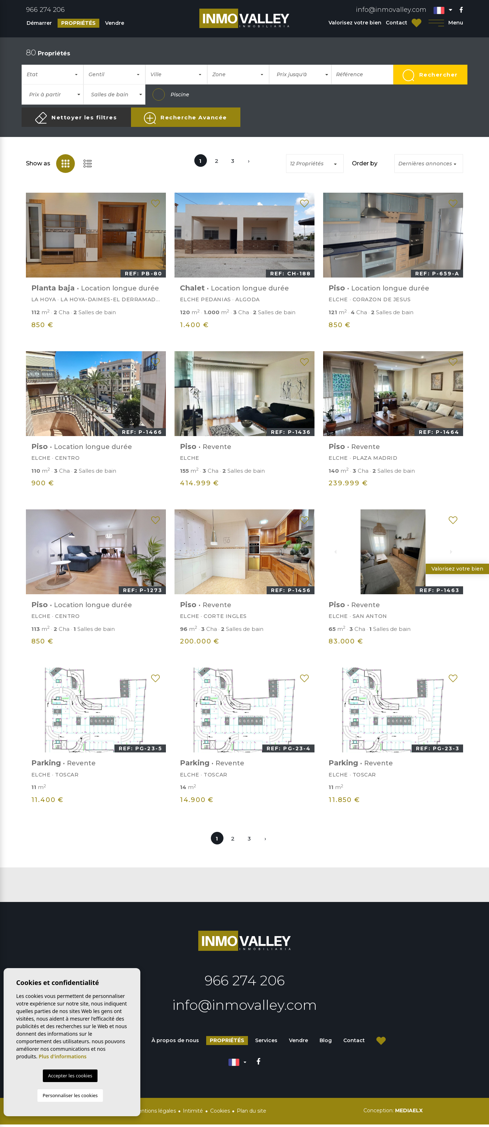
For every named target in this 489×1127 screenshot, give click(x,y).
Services (266, 1043)
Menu (446, 22)
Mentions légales (154, 1113)
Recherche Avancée (185, 118)
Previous (35, 235)
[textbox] (55, 74)
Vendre (114, 23)
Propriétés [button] (78, 23)
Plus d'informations (63, 1056)
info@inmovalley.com (391, 10)
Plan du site (251, 1113)
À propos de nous (175, 1043)
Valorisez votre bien (355, 22)
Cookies (220, 1113)
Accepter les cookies (70, 1075)
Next (156, 235)
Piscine (171, 94)
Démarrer (39, 23)
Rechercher (430, 75)
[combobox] (52, 74)
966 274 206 (45, 10)
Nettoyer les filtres (76, 118)
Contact (396, 22)
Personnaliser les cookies (70, 1095)
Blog (326, 1043)
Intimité (193, 1113)
